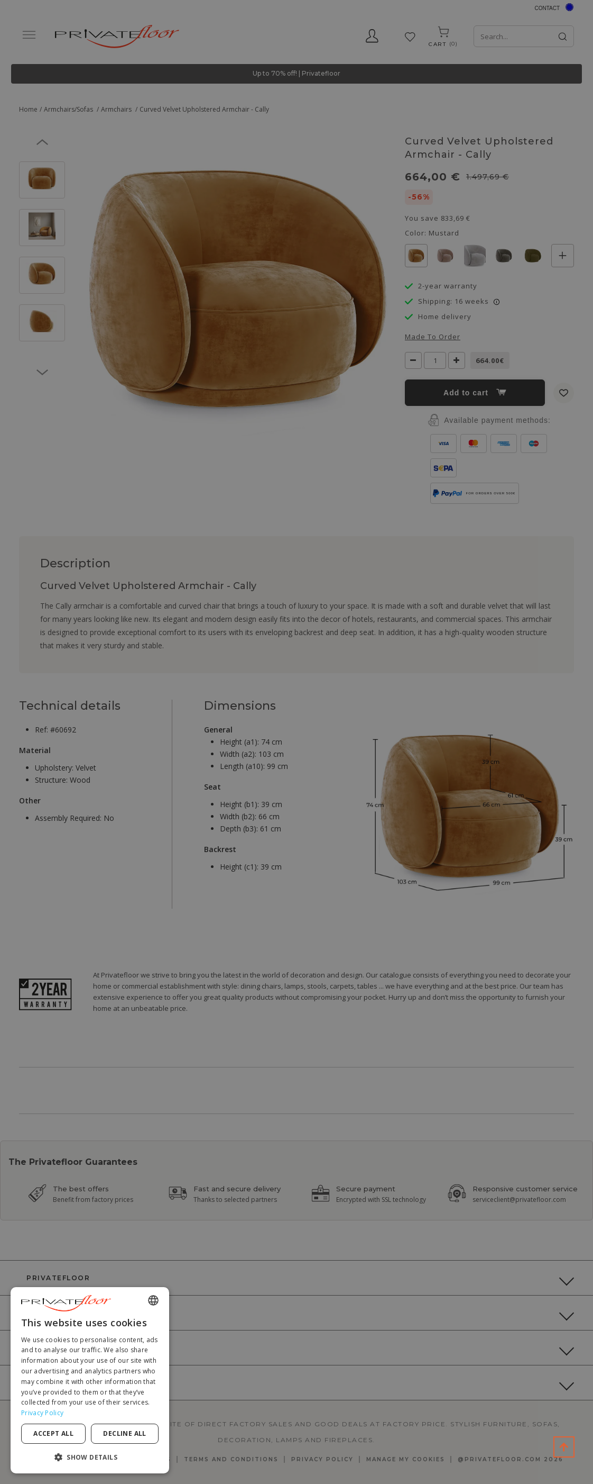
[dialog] (90, 1380)
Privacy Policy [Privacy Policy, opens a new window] (42, 1412)
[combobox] (153, 1300)
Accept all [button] (53, 1433)
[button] (90, 1457)
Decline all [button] (124, 1433)
